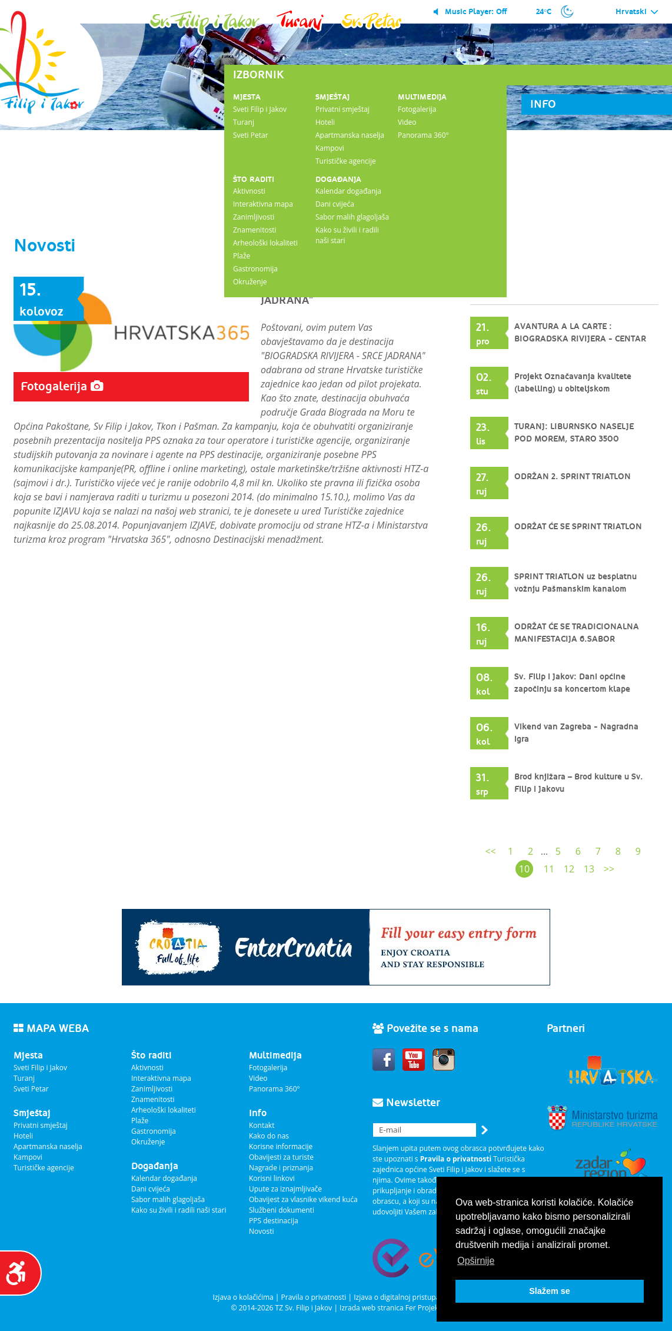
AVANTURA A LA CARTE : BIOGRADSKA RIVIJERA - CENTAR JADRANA (580, 339)
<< (490, 851)
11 (549, 868)
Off (501, 11)
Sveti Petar (250, 135)
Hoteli (325, 122)
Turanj (243, 122)
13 (589, 868)
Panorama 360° (423, 135)
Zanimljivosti (253, 217)
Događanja (338, 179)
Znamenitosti (255, 230)
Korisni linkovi (272, 1178)
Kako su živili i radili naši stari (178, 1210)
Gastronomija (255, 269)
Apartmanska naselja (349, 135)
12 (569, 868)
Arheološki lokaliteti (265, 243)
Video (407, 122)
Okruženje (250, 282)
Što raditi (253, 179)
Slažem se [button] (549, 1291)
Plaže (241, 256)
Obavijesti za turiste (281, 1157)
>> (609, 868)
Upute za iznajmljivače (285, 1189)
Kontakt (261, 1125)
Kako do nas (269, 1136)
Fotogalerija (417, 109)
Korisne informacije (280, 1146)
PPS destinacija (273, 1221)
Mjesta (247, 96)
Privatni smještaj (342, 109)
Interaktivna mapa (263, 204)
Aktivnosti (249, 191)
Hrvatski (637, 12)
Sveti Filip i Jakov (260, 109)
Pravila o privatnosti (314, 1297)
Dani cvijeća (334, 204)
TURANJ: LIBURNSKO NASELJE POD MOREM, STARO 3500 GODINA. (574, 439)
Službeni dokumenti (281, 1210)
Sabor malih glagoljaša (352, 217)
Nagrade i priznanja (281, 1168)
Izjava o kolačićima (242, 1297)
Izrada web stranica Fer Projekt (390, 1308)
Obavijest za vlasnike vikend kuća (303, 1199)
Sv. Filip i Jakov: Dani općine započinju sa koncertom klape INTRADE (572, 689)
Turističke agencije (345, 161)
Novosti (261, 1231)
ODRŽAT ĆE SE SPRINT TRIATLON (578, 527)
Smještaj (332, 96)
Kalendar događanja (348, 191)
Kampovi (329, 148)
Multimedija (422, 96)
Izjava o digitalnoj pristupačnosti (406, 1297)
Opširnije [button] (475, 1261)
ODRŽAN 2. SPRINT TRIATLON (572, 477)
